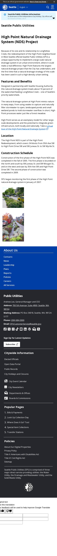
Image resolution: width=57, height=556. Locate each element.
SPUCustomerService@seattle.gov (25, 324)
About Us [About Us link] (11, 250)
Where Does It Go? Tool (18, 422)
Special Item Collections (18, 427)
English (22, 7)
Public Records (11, 369)
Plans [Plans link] (6, 269)
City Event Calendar (18, 381)
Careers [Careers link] (7, 281)
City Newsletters (16, 387)
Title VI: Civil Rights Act (14, 458)
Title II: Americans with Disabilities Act (21, 454)
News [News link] (6, 261)
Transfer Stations (15, 432)
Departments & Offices (19, 393)
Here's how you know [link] (39, 2)
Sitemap (8, 461)
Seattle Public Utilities (17, 25)
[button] (54, 1)
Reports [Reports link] (7, 273)
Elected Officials (11, 359)
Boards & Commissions (19, 398)
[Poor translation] (9, 511)
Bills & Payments (14, 412)
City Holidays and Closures (16, 374)
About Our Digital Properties (17, 447)
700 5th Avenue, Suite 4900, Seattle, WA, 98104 (26, 307)
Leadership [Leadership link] (9, 265)
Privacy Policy (10, 450)
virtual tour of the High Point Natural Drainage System (27, 127)
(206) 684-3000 (17, 320)
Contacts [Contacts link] (8, 256)
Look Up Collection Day (18, 417)
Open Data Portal (12, 364)
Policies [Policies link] (7, 277)
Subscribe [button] (12, 344)
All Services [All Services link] (9, 285)
